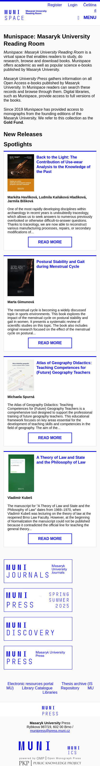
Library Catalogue (37, 688)
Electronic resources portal (30, 684)
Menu (87, 17)
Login (72, 5)
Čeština (89, 5)
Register (55, 5)
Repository (70, 688)
